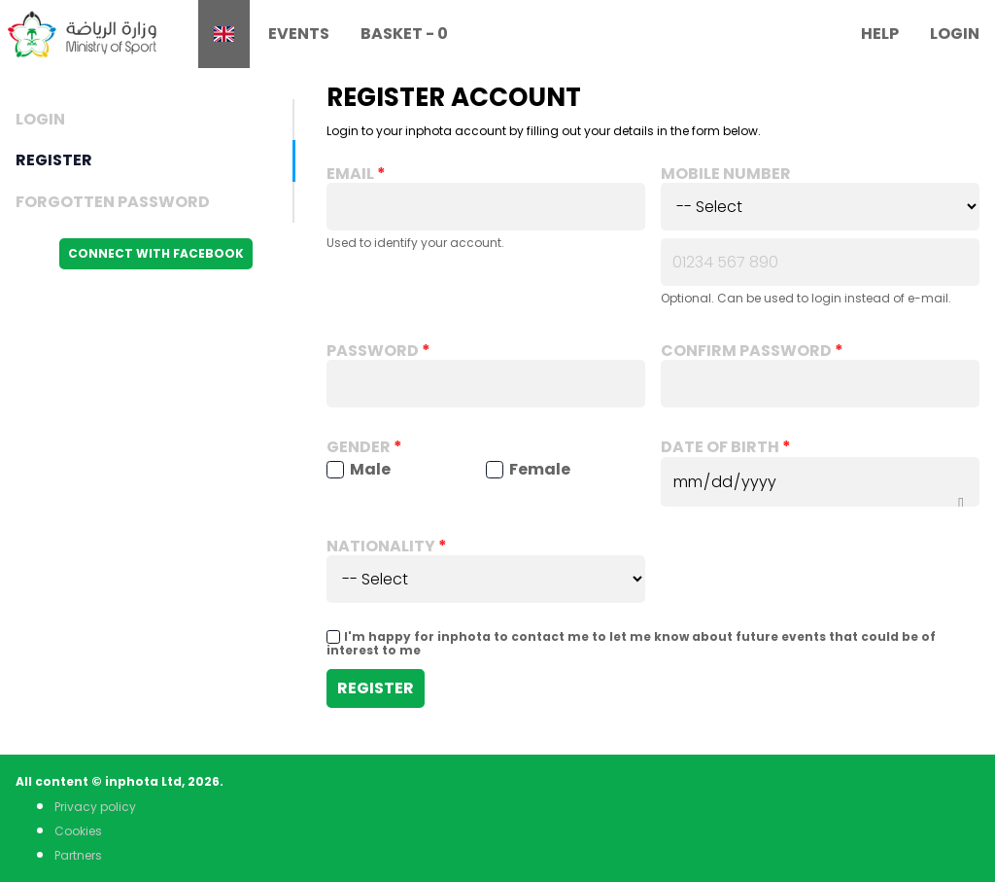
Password (372, 351)
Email (350, 174)
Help (880, 33)
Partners (78, 855)
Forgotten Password (113, 202)
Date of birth (720, 447)
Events (298, 33)
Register (54, 160)
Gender (358, 447)
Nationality (380, 546)
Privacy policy (95, 806)
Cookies (78, 831)
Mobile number (726, 174)
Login (954, 33)
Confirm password (746, 351)
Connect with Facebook (156, 253)
